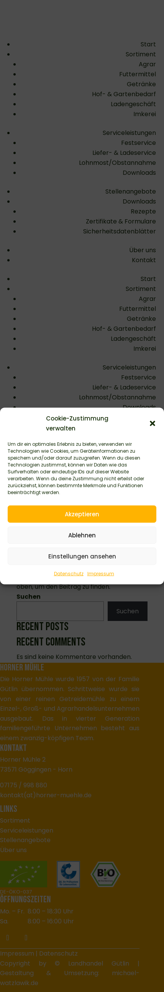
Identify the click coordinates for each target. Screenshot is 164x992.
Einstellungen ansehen (82, 556)
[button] (152, 423)
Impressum (100, 573)
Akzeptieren (82, 514)
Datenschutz (69, 573)
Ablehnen (82, 535)
